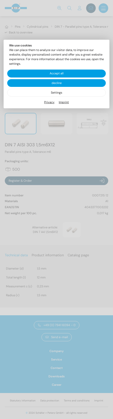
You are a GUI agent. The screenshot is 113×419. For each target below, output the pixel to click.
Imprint (64, 102)
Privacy (49, 102)
